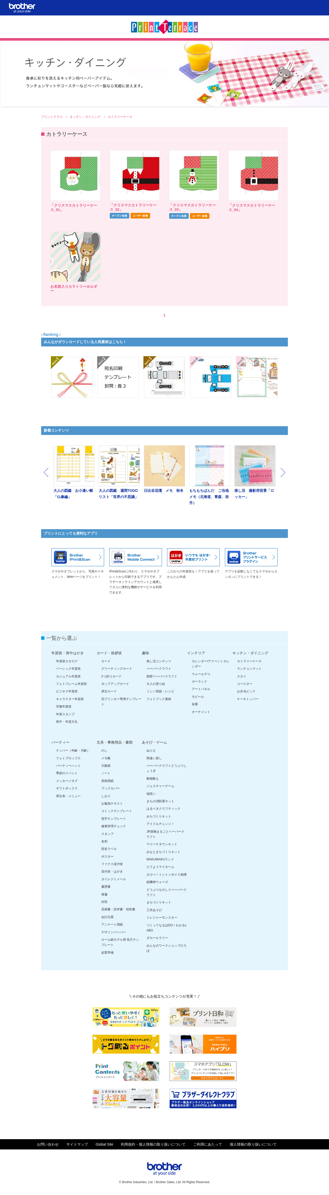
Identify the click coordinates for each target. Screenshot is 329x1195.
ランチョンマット (249, 668)
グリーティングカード (116, 668)
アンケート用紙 (112, 924)
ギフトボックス (67, 788)
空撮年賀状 (63, 706)
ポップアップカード (115, 684)
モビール (198, 697)
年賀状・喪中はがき (67, 653)
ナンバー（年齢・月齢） (73, 750)
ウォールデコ (201, 674)
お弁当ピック (246, 691)
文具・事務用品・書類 (115, 742)
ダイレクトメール (113, 879)
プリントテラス (52, 117)
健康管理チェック (113, 826)
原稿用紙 (107, 781)
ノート (106, 773)
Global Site (104, 1144)
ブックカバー (110, 788)
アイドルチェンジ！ (160, 824)
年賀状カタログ (67, 661)
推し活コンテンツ (159, 661)
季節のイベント (67, 773)
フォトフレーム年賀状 (71, 684)
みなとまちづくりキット (163, 852)
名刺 (104, 841)
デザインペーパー (113, 932)
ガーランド (199, 681)
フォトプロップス (68, 758)
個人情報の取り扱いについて (253, 1144)
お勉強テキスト (112, 803)
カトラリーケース (249, 661)
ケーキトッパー (248, 699)
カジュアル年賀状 (68, 676)
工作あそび (154, 910)
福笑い (151, 794)
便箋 (104, 894)
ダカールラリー (157, 938)
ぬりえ (151, 750)
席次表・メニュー (68, 796)
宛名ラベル (109, 849)
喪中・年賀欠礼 (67, 721)
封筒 (104, 902)
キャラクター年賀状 (70, 699)
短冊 (195, 704)
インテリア (196, 653)
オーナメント (201, 712)
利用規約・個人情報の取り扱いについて (153, 1144)
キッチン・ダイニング (85, 117)
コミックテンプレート (116, 811)
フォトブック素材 (159, 699)
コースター (244, 684)
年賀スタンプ (65, 714)
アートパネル (201, 689)
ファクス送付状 (112, 864)
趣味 (145, 653)
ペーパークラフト (159, 668)
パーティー (60, 742)
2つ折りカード (111, 676)
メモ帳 (106, 758)
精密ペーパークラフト (162, 676)
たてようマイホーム (160, 867)
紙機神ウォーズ (157, 882)
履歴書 (106, 886)
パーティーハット (68, 765)
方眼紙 (106, 765)
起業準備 (107, 952)
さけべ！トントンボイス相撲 (167, 874)
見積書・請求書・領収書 (118, 909)
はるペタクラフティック (163, 808)
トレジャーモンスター (162, 917)
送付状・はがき (112, 871)
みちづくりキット (159, 816)
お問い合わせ (48, 1144)
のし (104, 750)
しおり (106, 796)
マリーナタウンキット (162, 844)
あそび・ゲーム (154, 742)
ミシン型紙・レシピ (160, 691)
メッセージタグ (67, 781)
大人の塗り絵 (156, 684)
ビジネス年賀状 (67, 691)
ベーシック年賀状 (68, 668)
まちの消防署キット (160, 801)
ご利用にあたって (207, 1144)
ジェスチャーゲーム (160, 786)
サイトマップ (77, 1144)
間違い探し (154, 758)
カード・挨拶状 (109, 653)
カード (106, 661)
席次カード (109, 691)
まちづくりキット (159, 902)
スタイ (241, 676)
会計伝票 (107, 917)
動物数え (153, 778)
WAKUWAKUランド (160, 859)
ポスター (107, 856)
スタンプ (107, 834)
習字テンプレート (113, 819)
